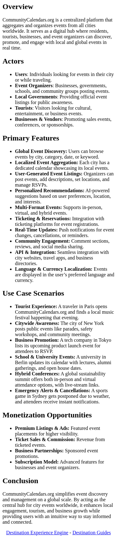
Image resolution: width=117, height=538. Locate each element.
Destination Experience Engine (37, 532)
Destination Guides (91, 532)
